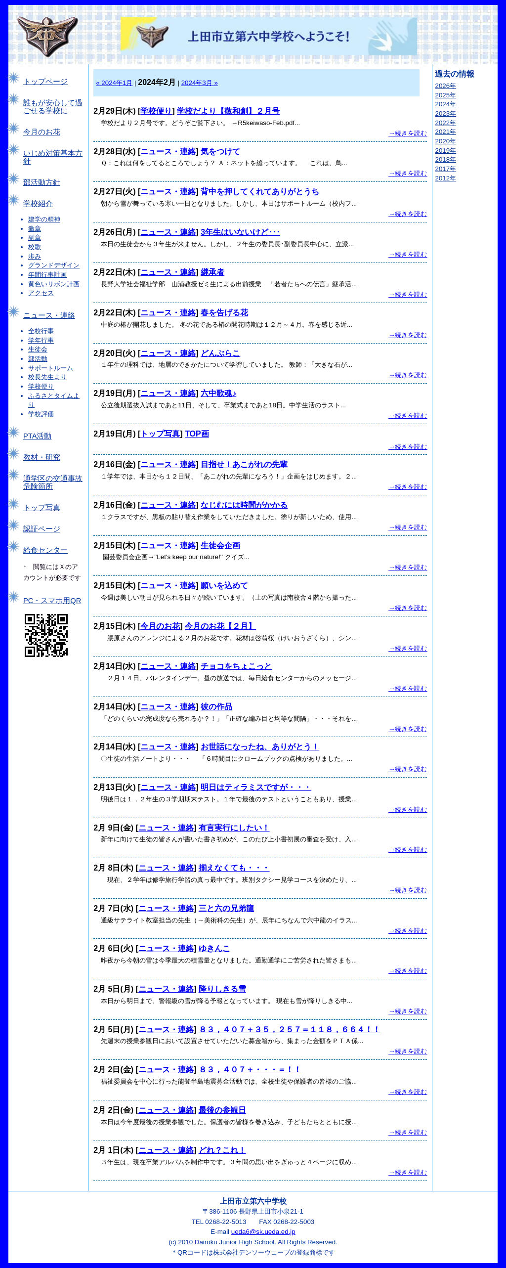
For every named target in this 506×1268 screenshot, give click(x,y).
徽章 (34, 228)
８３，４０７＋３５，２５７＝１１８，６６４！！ (289, 1029)
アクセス (41, 293)
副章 (34, 237)
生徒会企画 (220, 545)
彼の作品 (216, 706)
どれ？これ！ (222, 1150)
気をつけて (220, 151)
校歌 (34, 247)
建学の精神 (44, 219)
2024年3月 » (199, 83)
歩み (34, 256)
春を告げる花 (224, 312)
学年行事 (41, 340)
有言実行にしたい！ (234, 828)
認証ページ (41, 529)
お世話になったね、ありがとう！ (260, 747)
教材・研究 (41, 457)
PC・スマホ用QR (52, 601)
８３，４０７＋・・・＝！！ (250, 1069)
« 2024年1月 (114, 83)
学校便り (41, 386)
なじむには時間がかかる (244, 505)
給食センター (45, 550)
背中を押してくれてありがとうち (260, 191)
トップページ (45, 82)
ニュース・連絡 (49, 315)
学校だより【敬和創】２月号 (228, 111)
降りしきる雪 (222, 989)
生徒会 (37, 349)
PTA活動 (37, 436)
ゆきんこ (214, 948)
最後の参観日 (222, 1110)
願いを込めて (224, 585)
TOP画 (197, 434)
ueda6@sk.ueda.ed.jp (263, 1231)
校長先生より (47, 377)
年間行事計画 (47, 274)
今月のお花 (41, 132)
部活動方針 (41, 182)
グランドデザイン (54, 265)
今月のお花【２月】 (220, 626)
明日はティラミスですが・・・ (256, 787)
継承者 (212, 272)
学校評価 (41, 414)
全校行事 (41, 331)
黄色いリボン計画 (54, 284)
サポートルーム (50, 368)
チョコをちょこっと (236, 666)
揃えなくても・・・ (234, 868)
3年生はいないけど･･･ (240, 232)
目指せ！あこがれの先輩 (244, 464)
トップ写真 (41, 508)
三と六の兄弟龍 (226, 908)
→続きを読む (407, 133)
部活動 (37, 358)
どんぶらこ (220, 353)
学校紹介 (38, 204)
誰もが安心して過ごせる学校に (53, 107)
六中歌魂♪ (218, 393)
